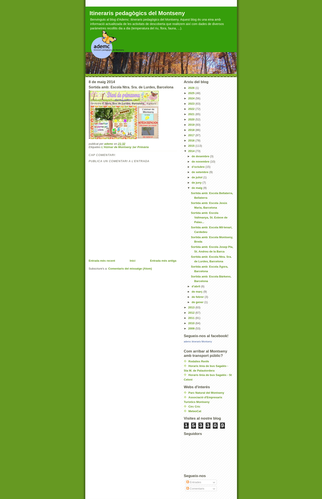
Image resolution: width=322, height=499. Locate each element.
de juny (197, 182)
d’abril (196, 286)
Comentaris (195, 488)
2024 (192, 98)
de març (197, 291)
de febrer (198, 297)
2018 (192, 130)
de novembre (201, 161)
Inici (132, 260)
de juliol (197, 177)
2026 (192, 87)
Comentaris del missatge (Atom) (130, 268)
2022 (192, 109)
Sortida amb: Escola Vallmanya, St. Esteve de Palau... (209, 217)
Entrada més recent (102, 260)
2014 (192, 151)
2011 (192, 318)
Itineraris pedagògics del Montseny (137, 13)
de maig (197, 188)
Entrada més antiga (163, 260)
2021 (192, 114)
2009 (192, 328)
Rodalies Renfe (199, 361)
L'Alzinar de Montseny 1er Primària (125, 147)
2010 (192, 323)
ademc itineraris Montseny (198, 341)
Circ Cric (194, 406)
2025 (192, 93)
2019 (192, 124)
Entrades (193, 482)
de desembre (201, 156)
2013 (192, 307)
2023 (192, 103)
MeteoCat (195, 411)
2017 (192, 135)
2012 (192, 312)
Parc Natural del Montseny (206, 392)
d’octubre (198, 166)
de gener (198, 302)
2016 (192, 140)
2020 (192, 119)
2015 (192, 145)
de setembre (200, 172)
